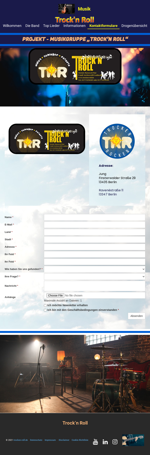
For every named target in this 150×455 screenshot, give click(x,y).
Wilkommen (12, 26)
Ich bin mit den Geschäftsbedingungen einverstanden (81, 309)
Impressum (50, 440)
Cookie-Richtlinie (80, 440)
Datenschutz (36, 440)
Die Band (32, 26)
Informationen (74, 26)
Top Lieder (51, 26)
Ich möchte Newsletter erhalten (66, 305)
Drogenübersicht (134, 26)
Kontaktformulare (103, 26)
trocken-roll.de (20, 440)
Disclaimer (64, 440)
